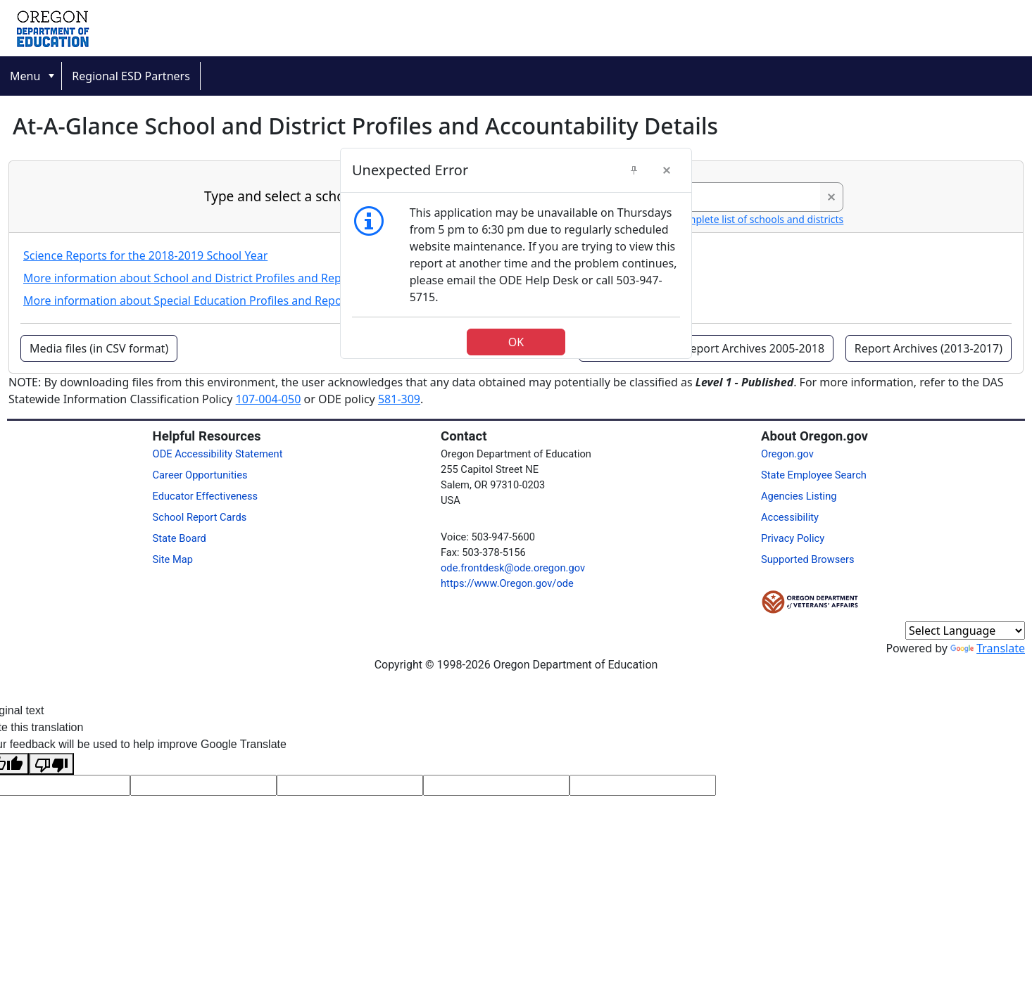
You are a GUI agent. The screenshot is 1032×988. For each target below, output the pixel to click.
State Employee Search (814, 475)
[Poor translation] (51, 764)
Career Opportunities (200, 475)
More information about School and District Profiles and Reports (193, 278)
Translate (987, 648)
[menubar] (516, 76)
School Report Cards (200, 517)
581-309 (399, 399)
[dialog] (516, 253)
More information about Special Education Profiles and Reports (189, 300)
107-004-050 (268, 399)
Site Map (173, 559)
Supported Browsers (808, 559)
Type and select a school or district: (314, 196)
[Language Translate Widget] (965, 630)
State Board (179, 538)
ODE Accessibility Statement (218, 454)
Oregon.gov (787, 454)
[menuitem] (31, 76)
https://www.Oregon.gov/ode (507, 583)
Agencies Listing (799, 496)
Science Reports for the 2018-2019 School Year (145, 255)
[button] (831, 197)
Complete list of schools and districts (758, 219)
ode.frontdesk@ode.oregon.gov (513, 568)
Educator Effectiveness (205, 496)
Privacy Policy (792, 538)
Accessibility (790, 517)
